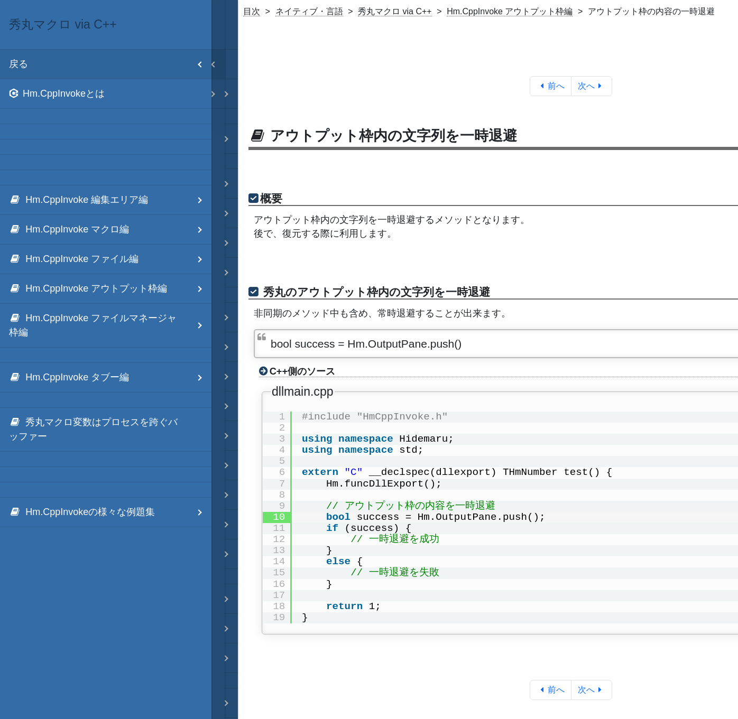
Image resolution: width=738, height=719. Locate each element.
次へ (592, 85)
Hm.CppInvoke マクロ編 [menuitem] (110, 229)
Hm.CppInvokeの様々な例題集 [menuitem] (110, 512)
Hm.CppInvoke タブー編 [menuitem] (110, 377)
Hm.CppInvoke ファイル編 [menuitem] (110, 259)
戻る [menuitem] (110, 64)
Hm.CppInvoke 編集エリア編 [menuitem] (110, 199)
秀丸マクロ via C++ (395, 11)
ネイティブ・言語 (309, 11)
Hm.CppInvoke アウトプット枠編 (510, 11)
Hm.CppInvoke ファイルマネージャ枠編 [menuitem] (110, 325)
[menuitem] (105, 94)
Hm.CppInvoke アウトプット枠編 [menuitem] (110, 288)
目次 (251, 11)
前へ (551, 85)
